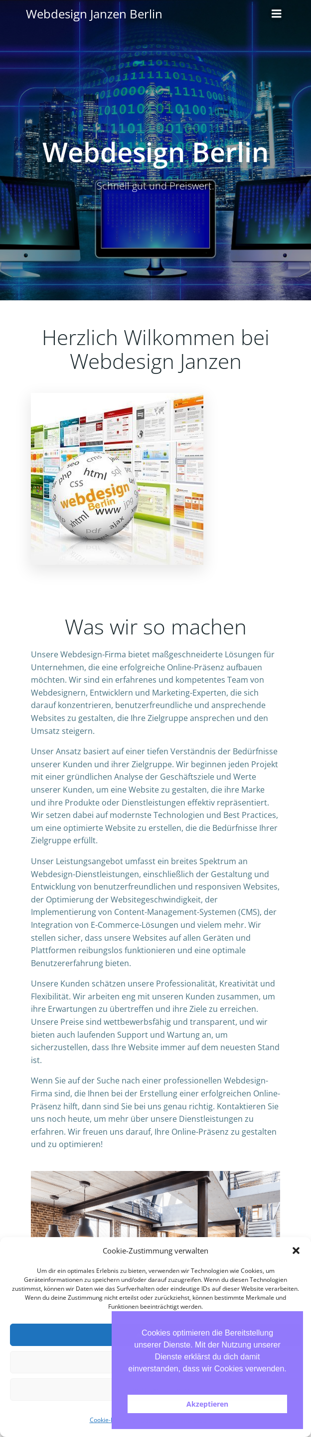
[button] (296, 1251)
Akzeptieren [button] (207, 1404)
